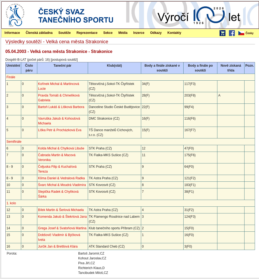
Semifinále (13, 142)
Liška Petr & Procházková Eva (59, 130)
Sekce (108, 33)
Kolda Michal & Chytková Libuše (61, 148)
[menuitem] (248, 33)
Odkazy (156, 33)
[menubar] (248, 33)
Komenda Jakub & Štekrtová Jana (62, 217)
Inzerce (138, 33)
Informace (12, 33)
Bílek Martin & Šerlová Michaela (61, 210)
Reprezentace (86, 33)
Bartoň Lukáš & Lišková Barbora (61, 107)
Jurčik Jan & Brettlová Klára (58, 246)
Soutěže (64, 33)
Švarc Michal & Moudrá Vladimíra (62, 185)
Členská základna (39, 33)
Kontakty (174, 33)
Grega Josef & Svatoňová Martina (62, 228)
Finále (10, 77)
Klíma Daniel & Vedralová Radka (61, 178)
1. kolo (11, 203)
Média (122, 33)
